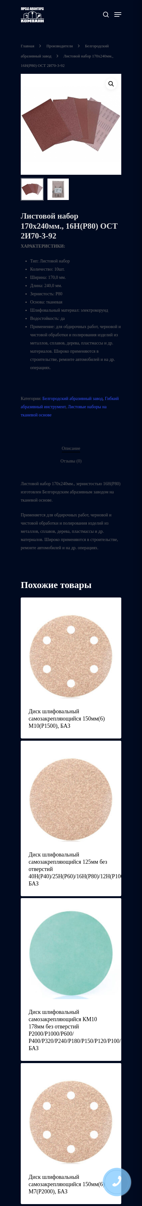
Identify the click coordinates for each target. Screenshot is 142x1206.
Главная (27, 46)
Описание (71, 448)
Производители (59, 46)
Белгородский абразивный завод (72, 398)
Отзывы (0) (70, 460)
